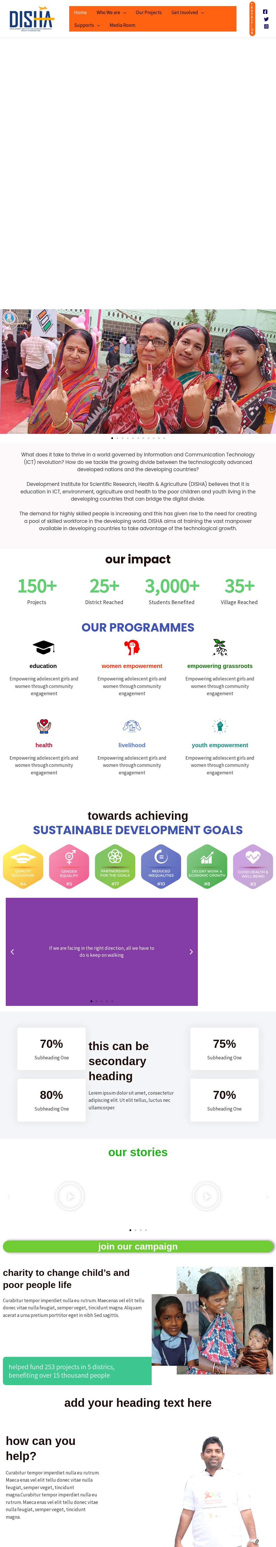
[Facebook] (265, 11)
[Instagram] (266, 26)
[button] (252, 18)
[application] (123, 12)
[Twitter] (266, 19)
